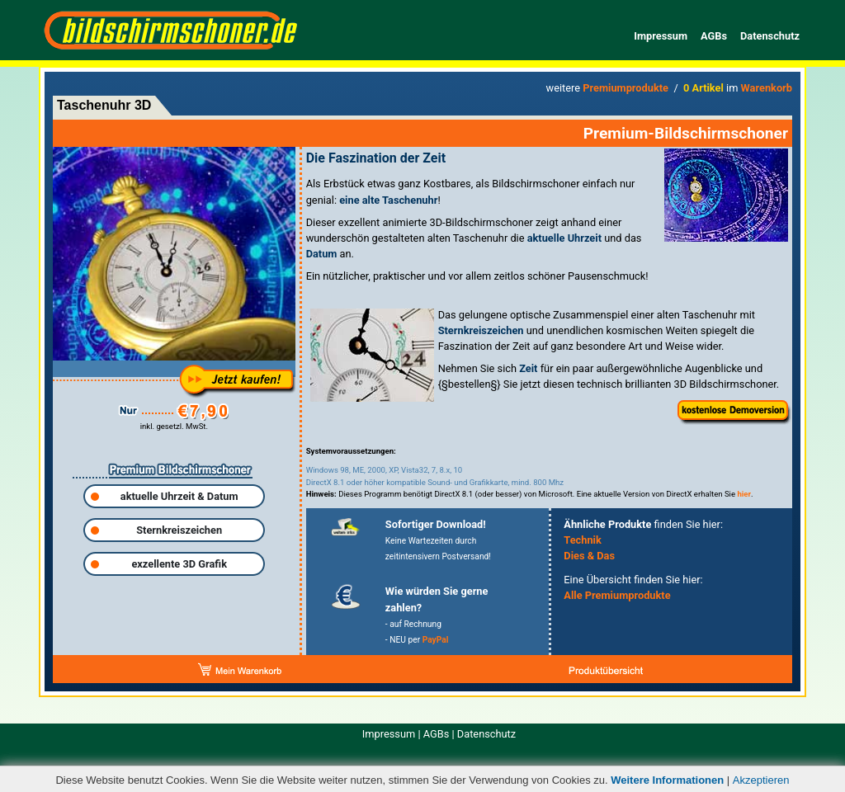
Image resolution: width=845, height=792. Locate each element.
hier (744, 493)
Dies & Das (589, 555)
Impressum (660, 36)
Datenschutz (770, 36)
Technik (583, 540)
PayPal (435, 639)
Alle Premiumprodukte (617, 595)
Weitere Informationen (667, 780)
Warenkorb (766, 88)
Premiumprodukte (625, 88)
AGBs (714, 36)
